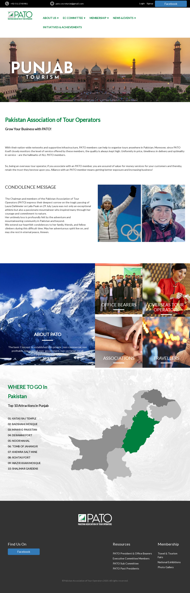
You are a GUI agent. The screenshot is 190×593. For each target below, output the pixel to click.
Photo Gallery (166, 567)
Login (142, 3)
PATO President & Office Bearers (132, 553)
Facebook (170, 3)
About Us (49, 17)
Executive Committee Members (131, 558)
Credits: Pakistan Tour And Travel (95, 584)
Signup (150, 3)
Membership (98, 17)
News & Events (123, 17)
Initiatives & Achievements (62, 27)
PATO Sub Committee (126, 563)
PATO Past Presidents (126, 568)
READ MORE (47, 360)
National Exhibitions (169, 562)
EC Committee (73, 17)
